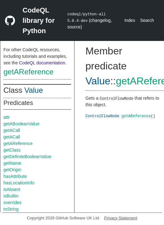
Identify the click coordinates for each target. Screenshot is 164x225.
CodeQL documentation (42, 62)
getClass (11, 150)
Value (33, 90)
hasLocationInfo (18, 182)
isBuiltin (10, 195)
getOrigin (12, 169)
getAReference (28, 72)
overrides (12, 202)
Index (129, 20)
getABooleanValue (21, 123)
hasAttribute (15, 176)
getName (12, 163)
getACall (11, 130)
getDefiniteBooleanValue (27, 156)
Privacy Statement (120, 218)
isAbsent (11, 189)
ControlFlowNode (102, 115)
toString (10, 209)
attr (6, 117)
